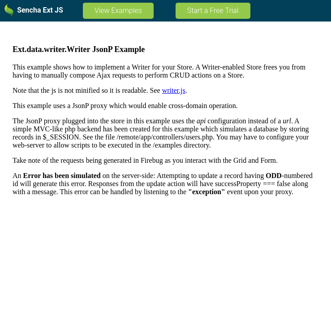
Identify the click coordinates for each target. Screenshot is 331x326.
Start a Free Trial (213, 10)
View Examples (118, 10)
